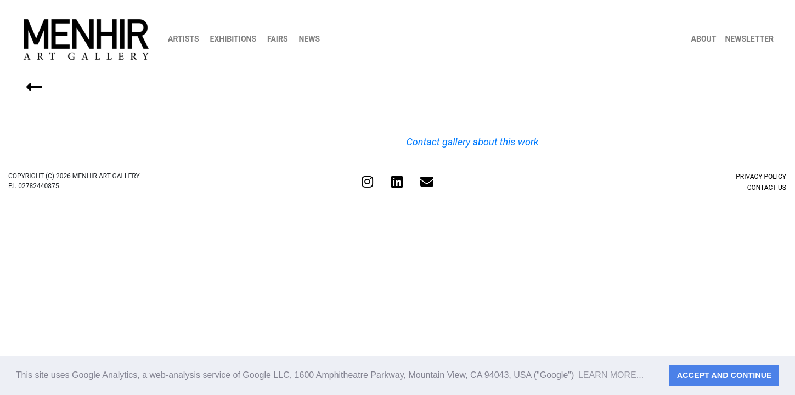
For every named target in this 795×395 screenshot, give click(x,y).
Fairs (277, 39)
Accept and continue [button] (724, 375)
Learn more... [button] (611, 375)
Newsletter (749, 39)
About (704, 39)
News (309, 39)
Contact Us (766, 187)
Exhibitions (233, 39)
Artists (183, 39)
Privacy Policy (761, 176)
